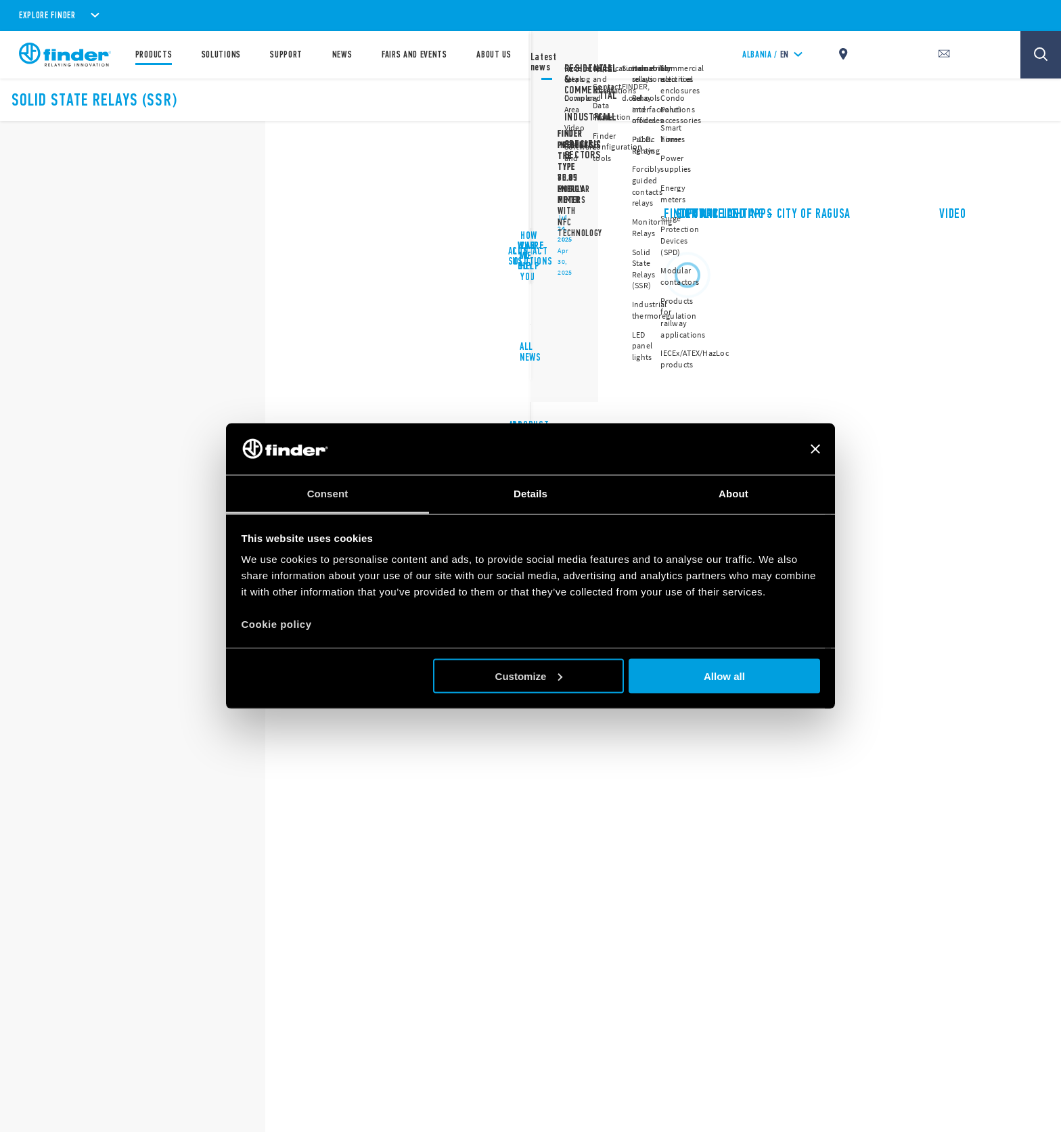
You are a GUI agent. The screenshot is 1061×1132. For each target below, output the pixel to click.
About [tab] (733, 493)
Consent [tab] (327, 493)
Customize (529, 675)
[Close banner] (815, 448)
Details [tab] (530, 493)
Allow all (724, 675)
